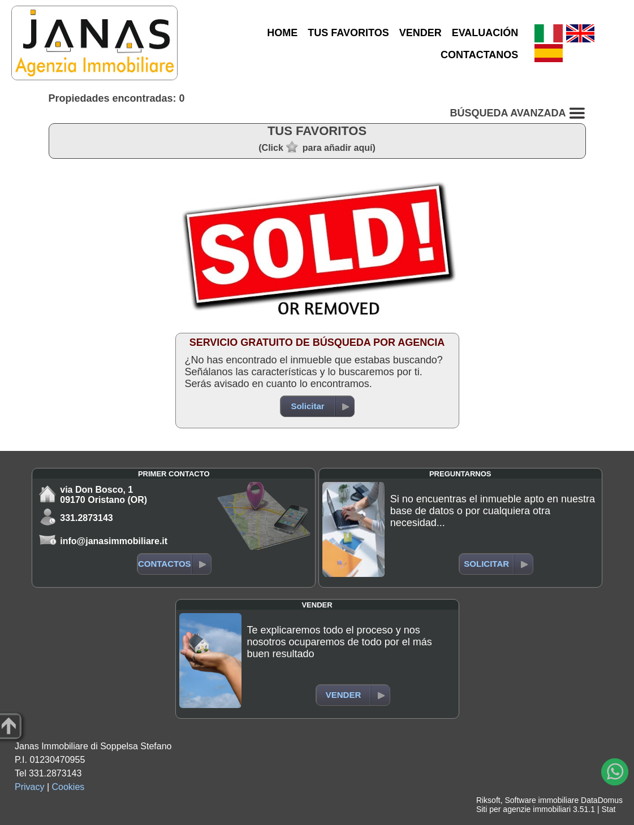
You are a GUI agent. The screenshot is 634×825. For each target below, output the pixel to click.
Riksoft (488, 800)
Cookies (68, 787)
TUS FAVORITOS (348, 32)
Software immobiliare (541, 800)
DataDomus (602, 800)
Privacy (29, 787)
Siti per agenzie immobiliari (523, 809)
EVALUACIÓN (485, 32)
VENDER (420, 32)
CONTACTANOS (479, 54)
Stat (608, 809)
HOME (282, 32)
